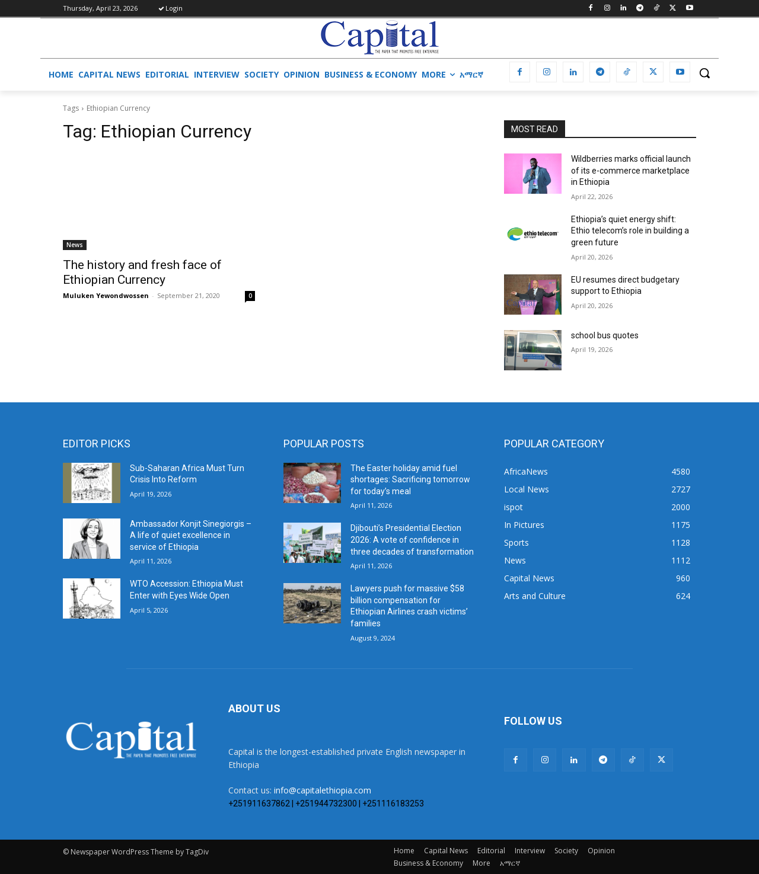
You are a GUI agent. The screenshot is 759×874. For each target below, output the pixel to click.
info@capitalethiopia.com (322, 790)
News (74, 245)
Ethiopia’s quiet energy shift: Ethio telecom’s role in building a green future (630, 231)
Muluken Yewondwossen (106, 295)
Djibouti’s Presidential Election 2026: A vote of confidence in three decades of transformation (412, 539)
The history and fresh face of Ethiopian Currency (142, 272)
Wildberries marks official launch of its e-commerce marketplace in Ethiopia (631, 170)
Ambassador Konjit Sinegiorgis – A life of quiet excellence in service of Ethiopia (190, 535)
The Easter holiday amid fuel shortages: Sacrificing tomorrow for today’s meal (410, 479)
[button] (704, 73)
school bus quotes (605, 335)
